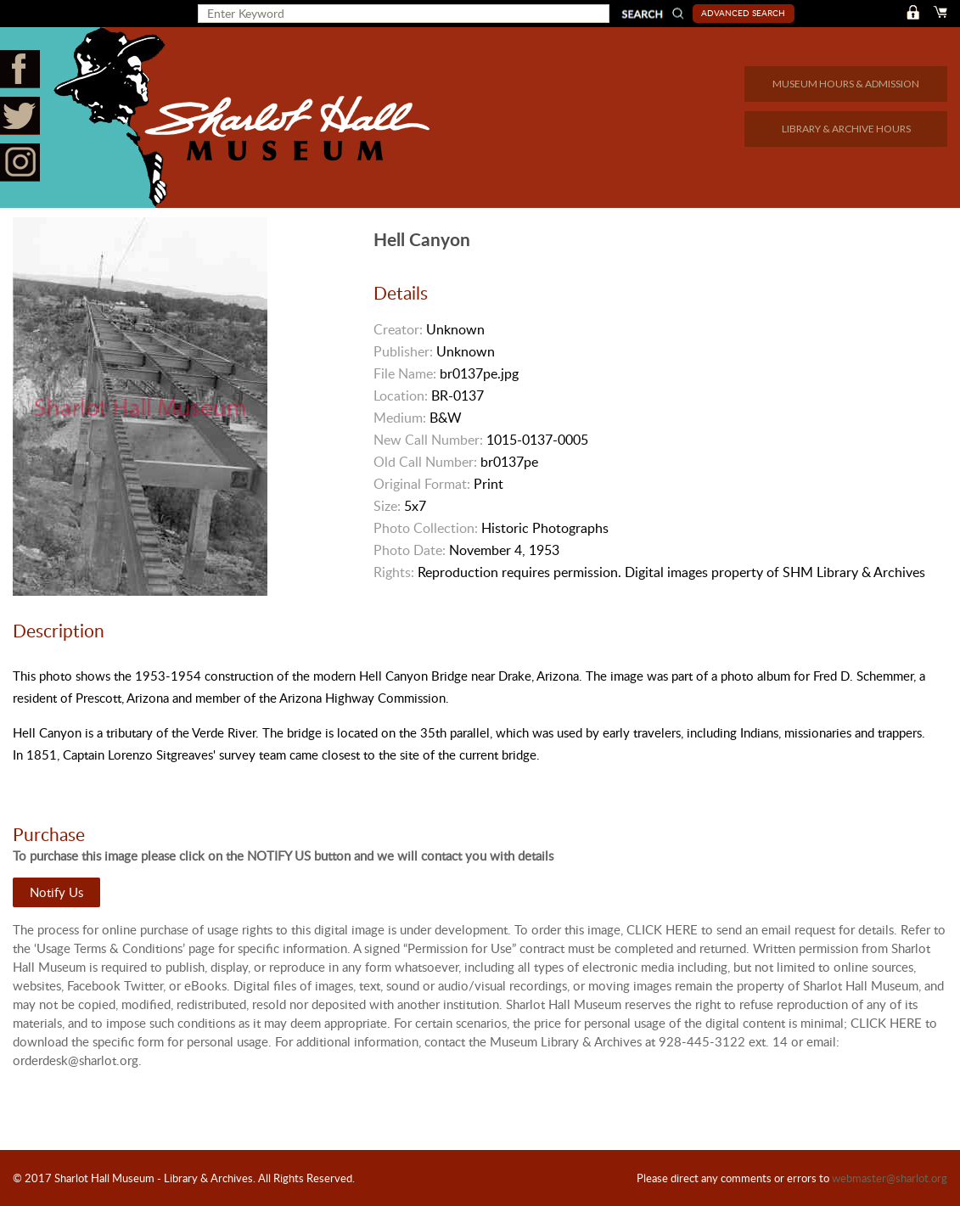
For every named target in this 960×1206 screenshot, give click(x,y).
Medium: (399, 417)
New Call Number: (428, 439)
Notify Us (56, 891)
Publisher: (403, 351)
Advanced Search (743, 13)
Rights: (393, 572)
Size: (387, 505)
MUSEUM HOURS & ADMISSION (845, 83)
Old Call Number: (425, 461)
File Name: (404, 373)
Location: (400, 395)
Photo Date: (409, 550)
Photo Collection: (425, 528)
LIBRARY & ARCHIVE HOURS (846, 128)
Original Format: (421, 483)
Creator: (398, 329)
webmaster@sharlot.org (889, 1178)
